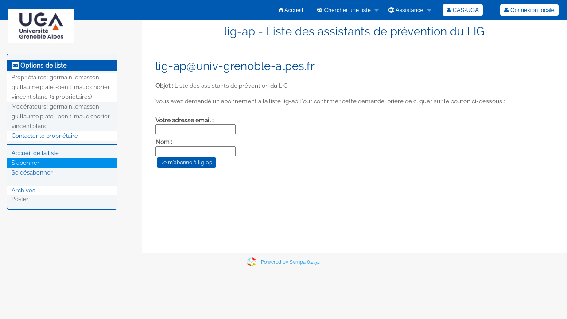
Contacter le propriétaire (45, 135)
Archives (23, 190)
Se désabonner (32, 172)
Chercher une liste (344, 10)
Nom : (163, 141)
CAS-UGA (463, 10)
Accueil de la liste (35, 153)
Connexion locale (529, 10)
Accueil (291, 10)
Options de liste (39, 65)
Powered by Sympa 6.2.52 (290, 262)
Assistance (405, 10)
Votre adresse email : (184, 120)
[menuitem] (291, 10)
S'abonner (25, 163)
